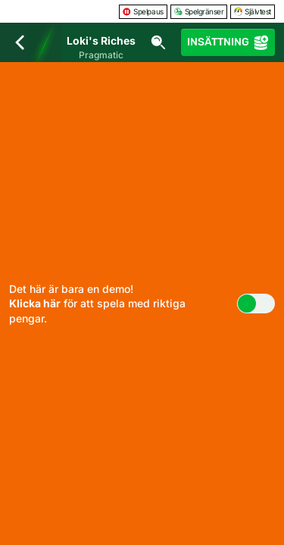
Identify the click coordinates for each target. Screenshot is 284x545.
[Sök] (158, 42)
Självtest (252, 11)
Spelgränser (199, 11)
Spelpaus (143, 11)
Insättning (228, 42)
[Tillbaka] (19, 42)
